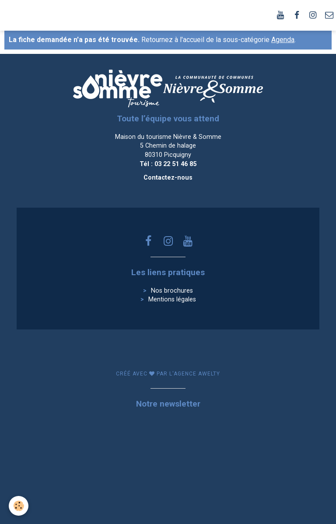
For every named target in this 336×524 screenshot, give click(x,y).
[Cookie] (18, 506)
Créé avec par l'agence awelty (168, 374)
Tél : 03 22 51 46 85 (168, 164)
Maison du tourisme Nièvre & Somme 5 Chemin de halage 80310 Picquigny (168, 146)
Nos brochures (172, 290)
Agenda (282, 39)
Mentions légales (172, 299)
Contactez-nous (168, 177)
